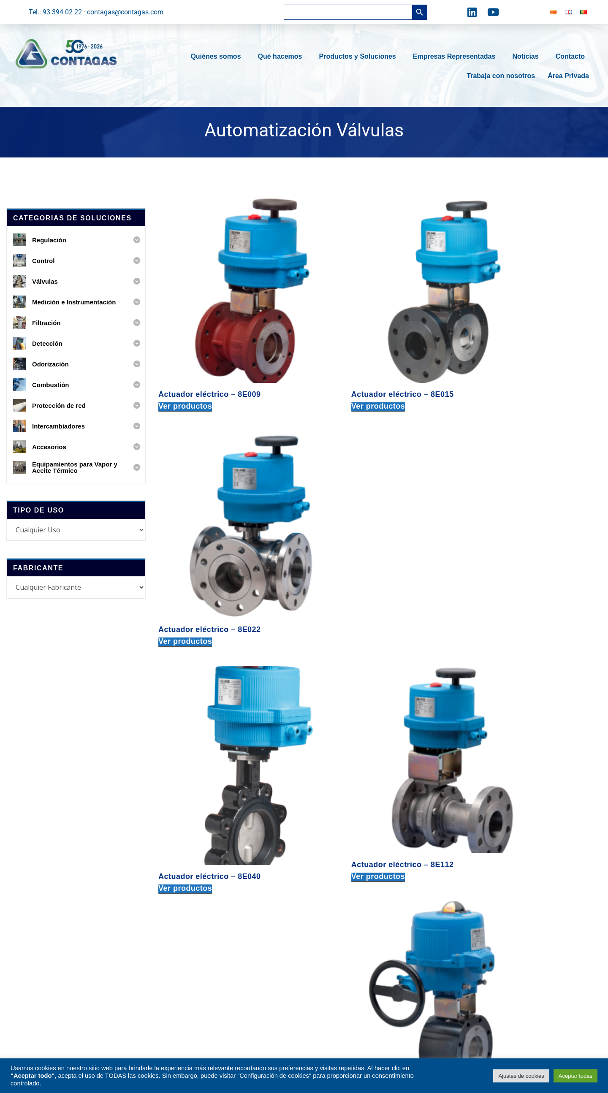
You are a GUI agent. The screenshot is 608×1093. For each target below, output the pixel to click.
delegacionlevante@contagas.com (480, 913)
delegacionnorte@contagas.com (477, 823)
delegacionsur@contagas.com (474, 975)
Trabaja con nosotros (501, 75)
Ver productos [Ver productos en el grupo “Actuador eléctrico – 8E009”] (185, 355)
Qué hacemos (282, 56)
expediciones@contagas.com (352, 961)
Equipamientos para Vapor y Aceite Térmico (229, 965)
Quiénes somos (217, 56)
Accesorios (192, 983)
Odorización (194, 903)
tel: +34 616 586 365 (460, 963)
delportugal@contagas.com (470, 1014)
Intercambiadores (202, 946)
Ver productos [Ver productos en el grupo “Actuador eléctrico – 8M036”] (185, 728)
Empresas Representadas (456, 56)
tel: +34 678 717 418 (460, 811)
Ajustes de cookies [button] (521, 1076)
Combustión (194, 917)
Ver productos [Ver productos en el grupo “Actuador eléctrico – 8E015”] (338, 355)
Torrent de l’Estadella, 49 (344, 913)
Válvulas (189, 845)
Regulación (193, 817)
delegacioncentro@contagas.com (479, 862)
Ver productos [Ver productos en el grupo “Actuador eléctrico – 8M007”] (491, 537)
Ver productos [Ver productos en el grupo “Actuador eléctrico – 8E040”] (185, 546)
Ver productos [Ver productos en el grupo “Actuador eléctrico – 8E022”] (491, 355)
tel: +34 (338, 937)
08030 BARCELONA (337, 849)
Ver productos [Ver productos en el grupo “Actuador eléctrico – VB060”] (338, 728)
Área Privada (568, 75)
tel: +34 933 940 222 (338, 861)
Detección (191, 888)
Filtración (190, 874)
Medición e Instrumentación (217, 860)
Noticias (527, 56)
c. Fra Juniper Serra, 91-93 (347, 837)
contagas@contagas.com (346, 874)
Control (187, 831)
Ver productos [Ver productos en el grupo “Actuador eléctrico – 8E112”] (338, 537)
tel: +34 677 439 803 (460, 901)
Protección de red (202, 932)
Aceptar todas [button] (575, 1076)
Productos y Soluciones (359, 56)
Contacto (572, 56)
